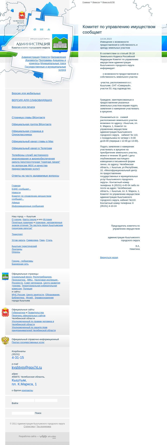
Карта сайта (49, 29)
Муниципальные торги (53, 63)
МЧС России (18, 294)
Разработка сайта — (37, 436)
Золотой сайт (9, 15)
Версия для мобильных (26, 93)
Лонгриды (17, 249)
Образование (52, 294)
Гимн (42, 240)
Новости (45, 57)
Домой (35, 29)
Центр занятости (35, 294)
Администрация (31, 57)
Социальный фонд (22, 276)
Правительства (36, 312)
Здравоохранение (44, 297)
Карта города (30, 219)
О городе (16, 219)
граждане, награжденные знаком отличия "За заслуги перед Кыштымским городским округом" (37, 225)
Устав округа (18, 240)
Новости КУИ (108, 2)
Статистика (29, 426)
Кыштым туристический (24, 246)
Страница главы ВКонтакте (28, 117)
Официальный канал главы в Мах (32, 141)
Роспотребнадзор (42, 276)
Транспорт (17, 234)
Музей (29, 297)
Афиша (16, 202)
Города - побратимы (22, 261)
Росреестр (17, 282)
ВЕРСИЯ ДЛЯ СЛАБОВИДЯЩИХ (32, 100)
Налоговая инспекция (46, 279)
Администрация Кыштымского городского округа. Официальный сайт (39, 43)
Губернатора (18, 312)
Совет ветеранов (33, 282)
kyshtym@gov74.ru (27, 367)
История (47, 219)
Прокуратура (19, 279)
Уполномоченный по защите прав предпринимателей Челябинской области (34, 329)
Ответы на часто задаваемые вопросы (35, 175)
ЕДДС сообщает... (21, 189)
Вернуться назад (109, 257)
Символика (32, 240)
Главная (86, 2)
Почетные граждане (22, 222)
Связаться (42, 29)
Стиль (49, 240)
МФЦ (30, 279)
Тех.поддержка (43, 426)
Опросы (16, 252)
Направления (58, 57)
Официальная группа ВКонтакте (31, 124)
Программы (45, 60)
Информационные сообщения (28, 206)
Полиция (27, 288)
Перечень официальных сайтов (28, 315)
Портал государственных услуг (28, 342)
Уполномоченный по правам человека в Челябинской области (33, 323)
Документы (31, 60)
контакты (27, 390)
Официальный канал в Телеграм (32, 148)
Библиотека (18, 297)
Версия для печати (23, 106)
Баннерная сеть (20, 264)
